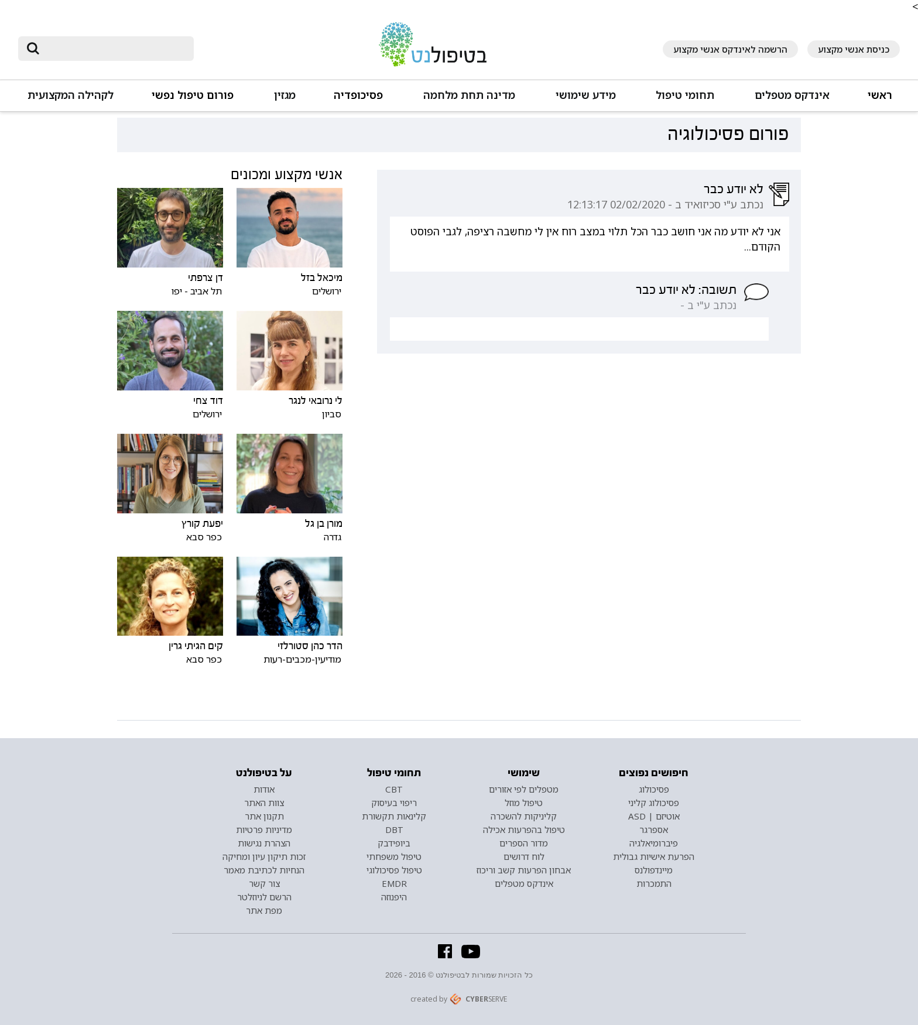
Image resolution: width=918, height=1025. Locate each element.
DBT (394, 829)
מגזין (285, 95)
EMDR (394, 883)
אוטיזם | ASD (654, 816)
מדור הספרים (523, 843)
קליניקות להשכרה (524, 816)
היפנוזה (394, 897)
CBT (394, 789)
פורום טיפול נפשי (193, 95)
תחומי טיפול (685, 95)
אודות (264, 789)
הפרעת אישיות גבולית (653, 856)
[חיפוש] (114, 49)
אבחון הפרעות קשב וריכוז (524, 870)
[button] (791, 100)
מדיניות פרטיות (264, 829)
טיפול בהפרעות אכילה (524, 829)
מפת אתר (264, 910)
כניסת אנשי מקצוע (853, 49)
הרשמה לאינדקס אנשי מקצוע (730, 49)
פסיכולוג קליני (653, 802)
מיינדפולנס (654, 870)
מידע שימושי (586, 95)
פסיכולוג (654, 789)
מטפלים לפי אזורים (524, 789)
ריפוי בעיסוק (394, 802)
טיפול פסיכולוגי (394, 870)
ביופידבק (394, 843)
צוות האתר (264, 802)
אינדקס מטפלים (792, 95)
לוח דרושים (523, 856)
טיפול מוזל (524, 802)
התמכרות (654, 883)
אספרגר (653, 829)
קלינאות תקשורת (394, 816)
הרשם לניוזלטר (264, 897)
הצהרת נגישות (264, 843)
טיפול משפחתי (394, 856)
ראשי (880, 95)
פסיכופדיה (358, 95)
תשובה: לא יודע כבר (686, 289)
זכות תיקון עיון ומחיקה (264, 856)
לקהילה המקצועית (71, 95)
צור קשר (264, 883)
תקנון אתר (264, 816)
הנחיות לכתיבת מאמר (264, 870)
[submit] (33, 48)
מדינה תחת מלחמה (469, 95)
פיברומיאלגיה (653, 843)
